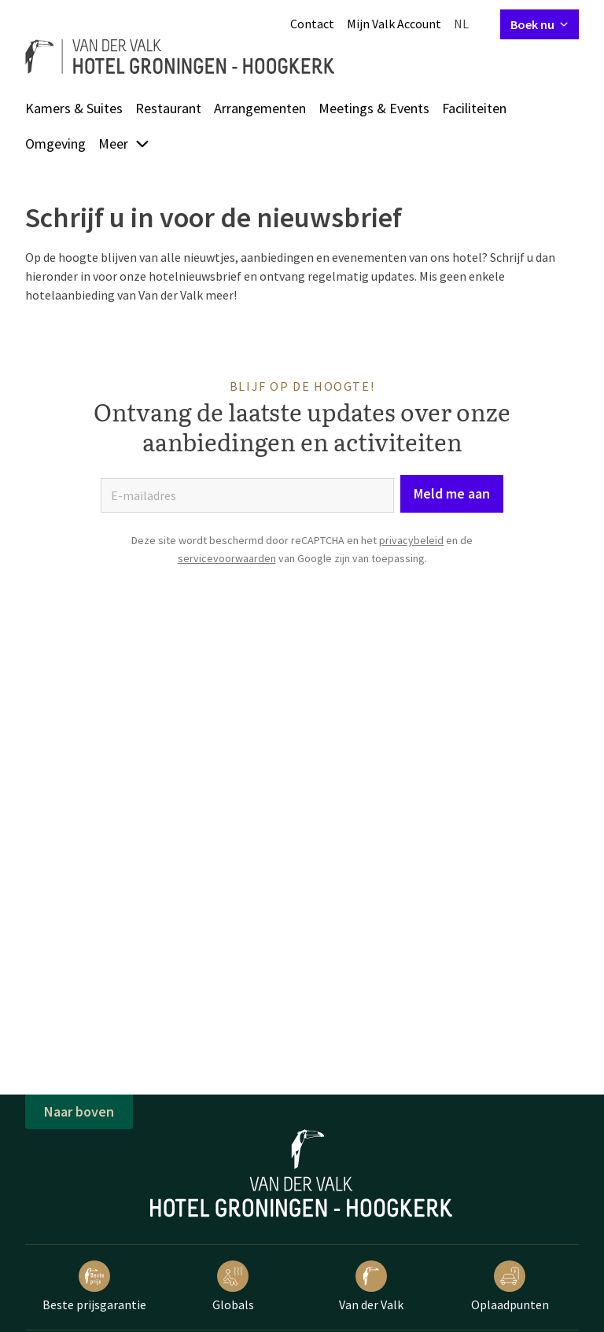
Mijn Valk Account (394, 23)
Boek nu (539, 24)
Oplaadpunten (510, 1286)
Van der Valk (371, 1286)
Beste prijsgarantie (94, 1286)
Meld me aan (452, 493)
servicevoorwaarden (227, 558)
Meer (124, 143)
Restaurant (168, 108)
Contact (312, 23)
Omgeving (55, 143)
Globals (233, 1286)
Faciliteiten (474, 108)
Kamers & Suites (74, 108)
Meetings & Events (374, 108)
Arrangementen (260, 108)
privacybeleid (411, 540)
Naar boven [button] (79, 1111)
